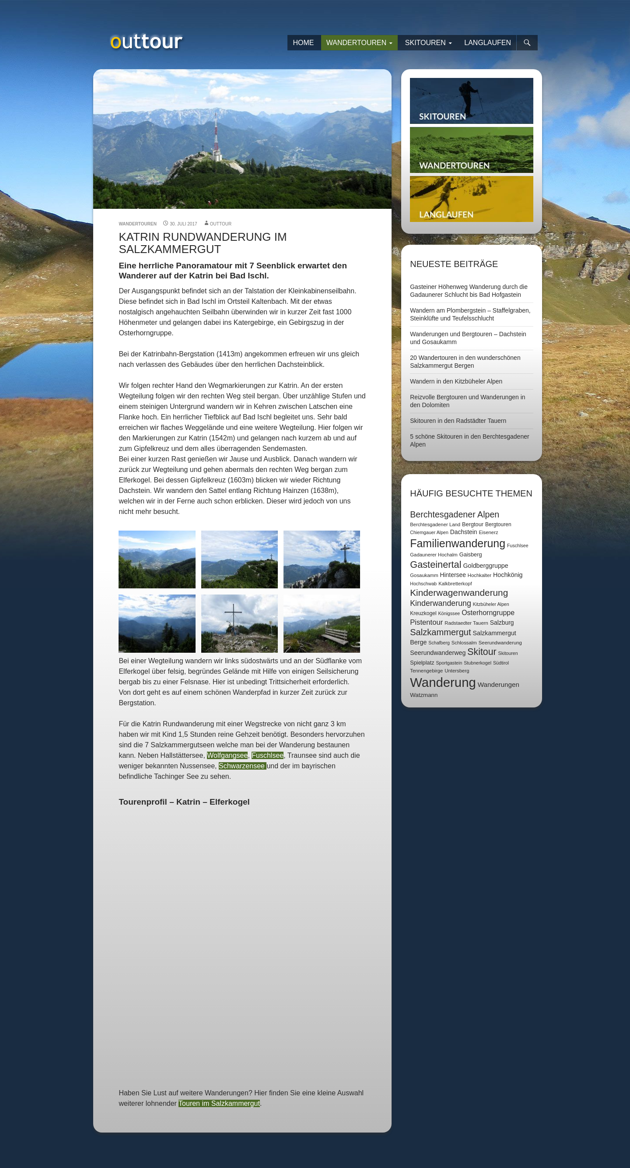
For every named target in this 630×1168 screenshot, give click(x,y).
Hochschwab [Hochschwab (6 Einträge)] (423, 583)
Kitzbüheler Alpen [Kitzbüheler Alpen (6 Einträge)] (491, 604)
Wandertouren (356, 42)
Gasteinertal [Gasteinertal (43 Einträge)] (435, 564)
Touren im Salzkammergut (219, 1103)
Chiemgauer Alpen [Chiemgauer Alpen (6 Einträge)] (429, 532)
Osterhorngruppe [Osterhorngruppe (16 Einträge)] (488, 612)
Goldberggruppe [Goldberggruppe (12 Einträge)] (485, 565)
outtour (220, 224)
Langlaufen (487, 42)
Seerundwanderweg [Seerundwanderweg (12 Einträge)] (438, 652)
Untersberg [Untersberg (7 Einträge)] (456, 670)
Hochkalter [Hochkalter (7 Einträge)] (479, 575)
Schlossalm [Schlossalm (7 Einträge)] (464, 642)
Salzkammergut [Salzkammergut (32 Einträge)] (440, 632)
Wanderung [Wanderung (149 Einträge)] (443, 682)
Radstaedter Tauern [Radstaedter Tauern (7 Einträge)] (466, 623)
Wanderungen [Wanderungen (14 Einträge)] (498, 684)
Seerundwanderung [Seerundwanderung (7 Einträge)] (500, 642)
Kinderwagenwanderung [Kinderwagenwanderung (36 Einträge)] (459, 593)
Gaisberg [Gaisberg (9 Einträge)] (470, 554)
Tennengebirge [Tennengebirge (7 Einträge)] (426, 670)
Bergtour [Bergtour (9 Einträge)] (472, 524)
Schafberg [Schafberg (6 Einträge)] (439, 642)
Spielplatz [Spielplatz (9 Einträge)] (422, 662)
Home (303, 42)
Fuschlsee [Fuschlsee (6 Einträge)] (517, 545)
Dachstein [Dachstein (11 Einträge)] (463, 531)
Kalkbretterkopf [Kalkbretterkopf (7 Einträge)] (455, 583)
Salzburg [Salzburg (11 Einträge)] (502, 622)
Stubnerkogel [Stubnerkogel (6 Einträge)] (477, 662)
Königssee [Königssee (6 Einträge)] (449, 613)
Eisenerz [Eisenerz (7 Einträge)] (488, 532)
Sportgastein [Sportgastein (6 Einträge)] (449, 662)
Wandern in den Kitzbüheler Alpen (456, 381)
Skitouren (425, 42)
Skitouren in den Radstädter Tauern (458, 420)
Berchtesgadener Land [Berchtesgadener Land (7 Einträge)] (435, 524)
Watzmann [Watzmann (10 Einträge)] (424, 695)
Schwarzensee (242, 766)
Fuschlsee (268, 755)
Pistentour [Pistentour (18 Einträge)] (426, 622)
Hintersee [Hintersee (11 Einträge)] (453, 574)
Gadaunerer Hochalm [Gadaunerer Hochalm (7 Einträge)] (434, 554)
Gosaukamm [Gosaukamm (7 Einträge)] (424, 575)
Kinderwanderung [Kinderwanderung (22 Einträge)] (440, 603)
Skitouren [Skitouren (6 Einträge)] (508, 653)
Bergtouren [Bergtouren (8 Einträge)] (498, 524)
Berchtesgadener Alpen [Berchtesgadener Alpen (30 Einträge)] (454, 514)
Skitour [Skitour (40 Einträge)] (481, 652)
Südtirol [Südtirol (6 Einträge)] (501, 662)
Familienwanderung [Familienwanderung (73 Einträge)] (457, 543)
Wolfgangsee (227, 755)
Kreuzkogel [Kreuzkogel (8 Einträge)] (423, 613)
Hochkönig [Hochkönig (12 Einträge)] (508, 574)
